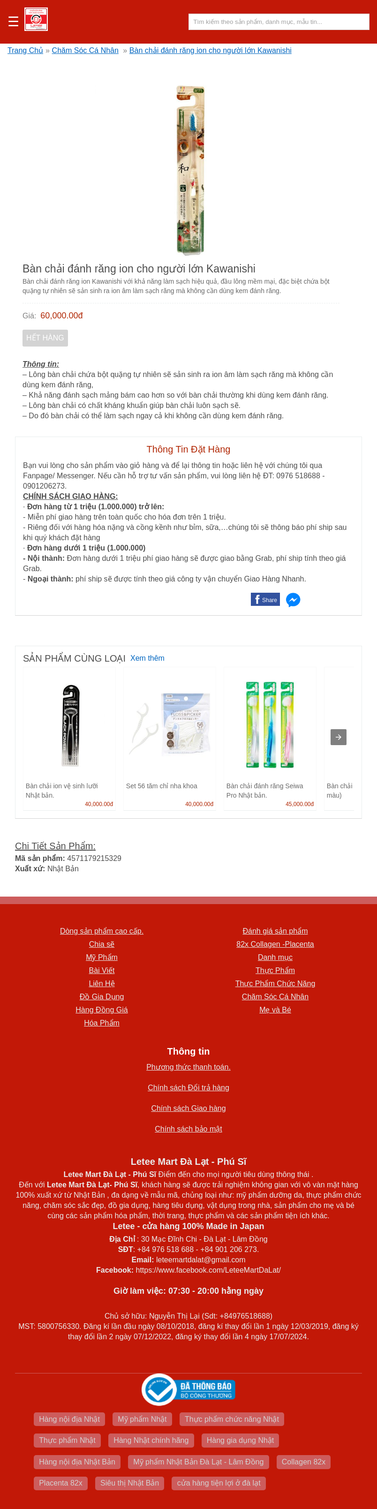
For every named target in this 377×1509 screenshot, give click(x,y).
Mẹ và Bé (275, 1010)
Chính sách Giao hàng (188, 1108)
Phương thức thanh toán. (188, 1067)
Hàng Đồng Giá (101, 1010)
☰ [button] (13, 22)
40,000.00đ (99, 804)
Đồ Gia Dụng (102, 997)
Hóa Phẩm (102, 1023)
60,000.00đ (61, 315)
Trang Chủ (25, 50)
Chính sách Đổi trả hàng (188, 1088)
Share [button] (269, 600)
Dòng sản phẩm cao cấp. (101, 931)
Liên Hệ (101, 984)
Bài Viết (102, 970)
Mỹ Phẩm (102, 957)
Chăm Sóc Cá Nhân (85, 50)
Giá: (29, 316)
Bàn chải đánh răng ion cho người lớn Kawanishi (210, 50)
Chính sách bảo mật (188, 1129)
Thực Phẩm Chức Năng (275, 984)
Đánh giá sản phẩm (275, 931)
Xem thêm (147, 658)
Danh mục (275, 957)
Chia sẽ (101, 944)
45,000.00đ (300, 804)
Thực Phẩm (275, 970)
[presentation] (339, 737)
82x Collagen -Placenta (275, 944)
